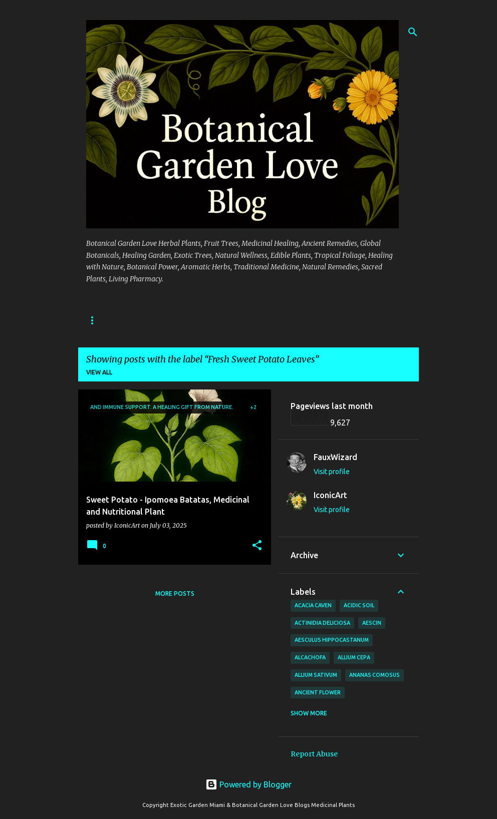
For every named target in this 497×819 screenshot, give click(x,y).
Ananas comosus (374, 675)
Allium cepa (354, 657)
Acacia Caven (313, 605)
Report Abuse (314, 753)
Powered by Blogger (248, 784)
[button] (257, 546)
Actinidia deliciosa (322, 623)
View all (99, 372)
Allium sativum (316, 675)
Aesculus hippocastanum (332, 640)
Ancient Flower (318, 692)
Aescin (371, 623)
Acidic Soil (359, 605)
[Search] (413, 32)
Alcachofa (310, 657)
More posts (174, 593)
